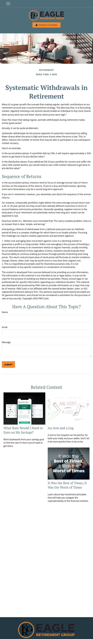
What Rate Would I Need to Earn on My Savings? (23, 430)
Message (6, 342)
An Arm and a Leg (61, 428)
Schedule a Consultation (46, 25)
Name (5, 312)
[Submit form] (8, 364)
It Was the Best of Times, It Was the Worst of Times (67, 485)
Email (4, 327)
